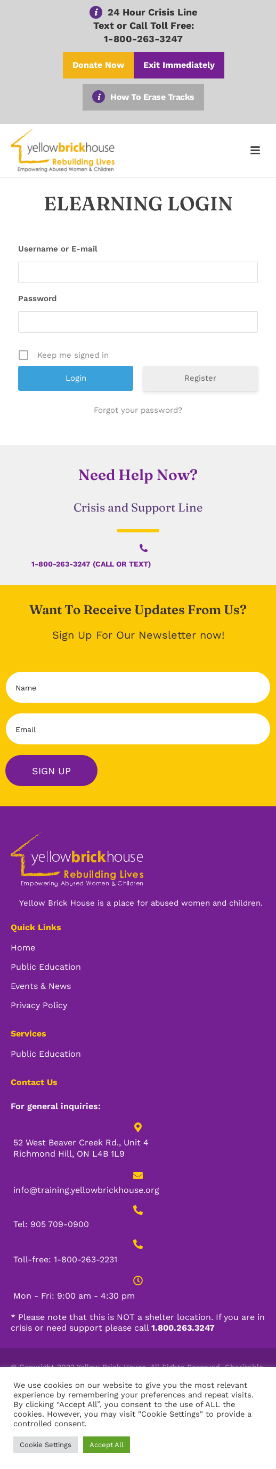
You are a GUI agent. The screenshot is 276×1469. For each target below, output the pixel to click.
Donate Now (98, 65)
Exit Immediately (179, 65)
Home (23, 947)
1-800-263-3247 (143, 38)
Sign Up (51, 770)
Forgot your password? (138, 410)
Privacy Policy (39, 1005)
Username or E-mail (58, 249)
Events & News (41, 986)
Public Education (46, 967)
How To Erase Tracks (152, 97)
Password (37, 298)
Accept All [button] (107, 1445)
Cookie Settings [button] (45, 1445)
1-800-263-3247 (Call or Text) (91, 564)
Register (200, 378)
